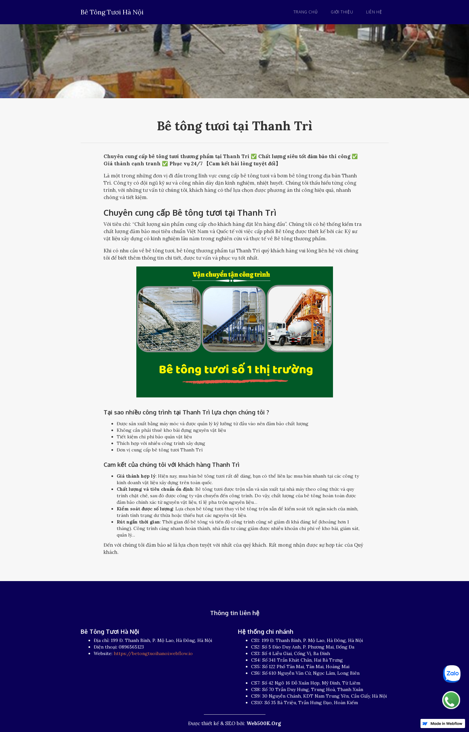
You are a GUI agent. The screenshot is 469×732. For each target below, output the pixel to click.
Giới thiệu (342, 11)
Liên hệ (374, 11)
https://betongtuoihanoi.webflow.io (153, 653)
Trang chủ (305, 11)
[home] (112, 11)
